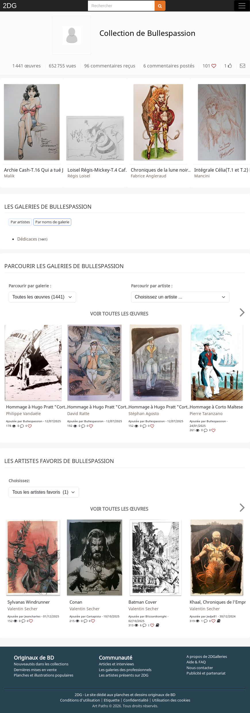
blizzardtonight (156, 616)
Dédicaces (27, 239)
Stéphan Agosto (143, 413)
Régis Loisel (79, 176)
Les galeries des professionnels (125, 669)
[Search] (121, 6)
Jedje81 (212, 616)
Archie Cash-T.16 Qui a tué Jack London (35, 170)
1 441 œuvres (26, 66)
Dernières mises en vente (35, 669)
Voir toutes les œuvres (119, 314)
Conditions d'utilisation (80, 700)
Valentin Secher (22, 608)
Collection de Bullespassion (147, 33)
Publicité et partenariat (206, 673)
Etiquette (112, 700)
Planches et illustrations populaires (43, 675)
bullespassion (32, 421)
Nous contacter (199, 667)
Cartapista (93, 616)
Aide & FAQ (196, 661)
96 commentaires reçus (109, 66)
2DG (10, 5)
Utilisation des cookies (171, 700)
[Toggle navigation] (242, 5)
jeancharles (32, 616)
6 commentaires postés (169, 66)
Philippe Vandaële (23, 413)
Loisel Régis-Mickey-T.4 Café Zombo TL (99, 170)
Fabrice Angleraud (148, 176)
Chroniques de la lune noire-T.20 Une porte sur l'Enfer (162, 170)
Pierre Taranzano (206, 413)
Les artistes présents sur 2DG (123, 675)
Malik (9, 176)
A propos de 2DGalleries (206, 656)
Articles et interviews (116, 663)
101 (209, 66)
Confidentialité (135, 700)
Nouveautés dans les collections (41, 663)
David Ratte (78, 413)
